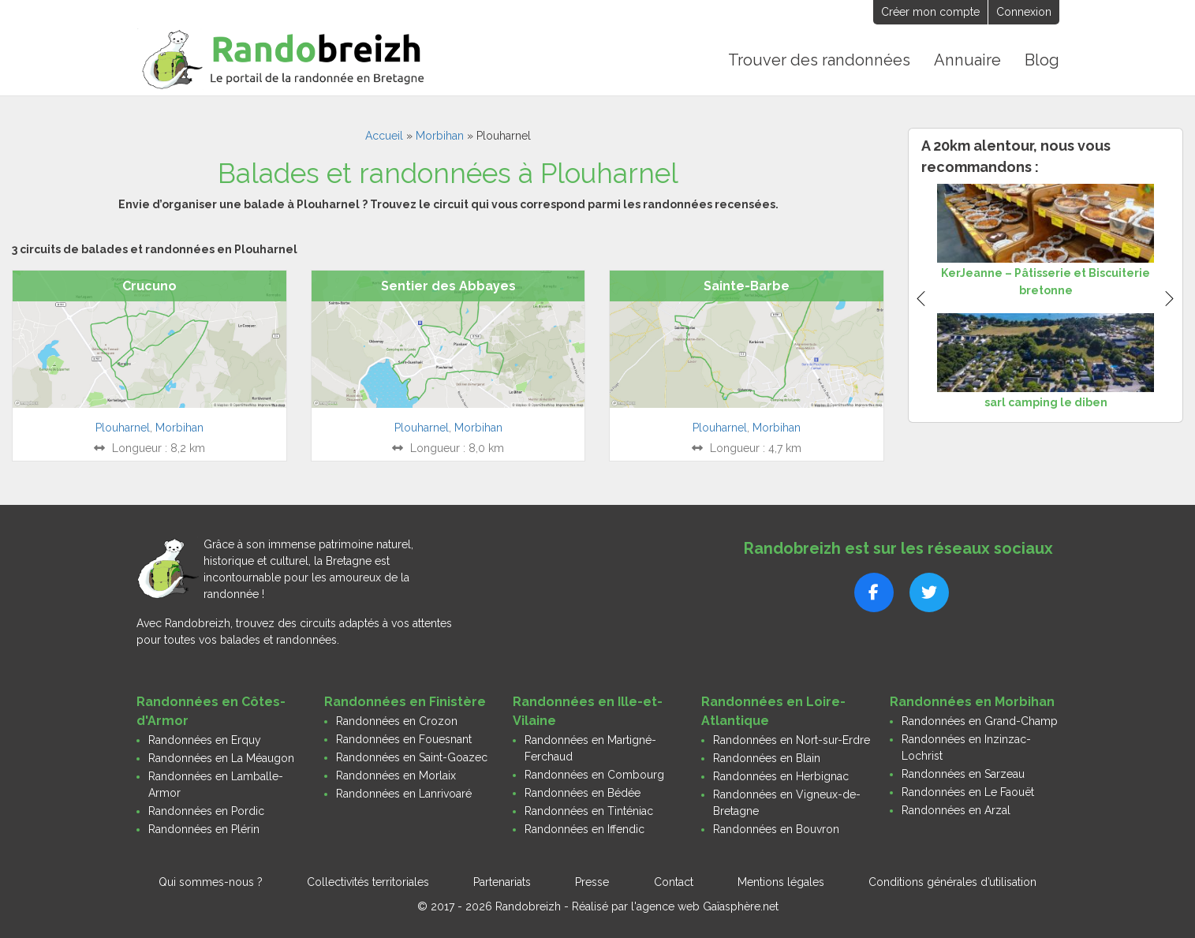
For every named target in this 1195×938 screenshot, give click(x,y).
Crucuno (149, 285)
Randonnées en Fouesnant (404, 738)
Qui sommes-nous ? (211, 881)
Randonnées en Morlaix (396, 774)
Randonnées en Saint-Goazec (411, 756)
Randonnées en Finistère (405, 700)
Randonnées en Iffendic (584, 828)
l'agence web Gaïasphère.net (705, 905)
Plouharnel (122, 426)
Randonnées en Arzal (956, 809)
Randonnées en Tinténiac (589, 810)
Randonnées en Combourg (594, 774)
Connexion (1023, 12)
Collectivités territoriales (368, 881)
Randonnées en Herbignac (781, 775)
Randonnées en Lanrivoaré (404, 793)
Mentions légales (781, 881)
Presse (592, 881)
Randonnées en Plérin (204, 828)
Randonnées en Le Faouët (968, 791)
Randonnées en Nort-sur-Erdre (791, 739)
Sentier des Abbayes (448, 285)
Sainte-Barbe (747, 285)
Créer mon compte (930, 12)
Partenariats (502, 881)
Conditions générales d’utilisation (952, 881)
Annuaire (968, 59)
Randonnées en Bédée (582, 792)
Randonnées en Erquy (204, 739)
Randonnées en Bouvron (776, 828)
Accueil (384, 135)
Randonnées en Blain (766, 757)
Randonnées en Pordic (206, 810)
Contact (673, 881)
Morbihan (440, 135)
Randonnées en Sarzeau (963, 773)
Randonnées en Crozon (396, 720)
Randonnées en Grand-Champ (980, 720)
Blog (1042, 59)
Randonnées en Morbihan (972, 700)
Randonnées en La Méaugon (221, 757)
